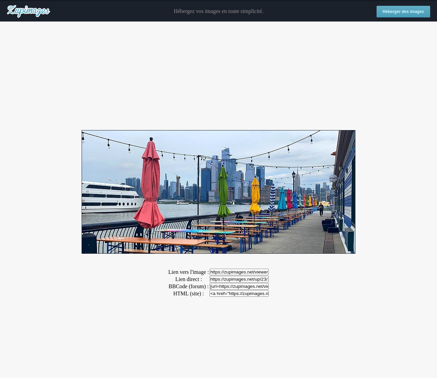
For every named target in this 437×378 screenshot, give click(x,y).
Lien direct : (188, 279)
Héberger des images (403, 11)
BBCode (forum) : (189, 286)
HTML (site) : (188, 293)
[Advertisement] (218, 76)
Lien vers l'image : (188, 272)
